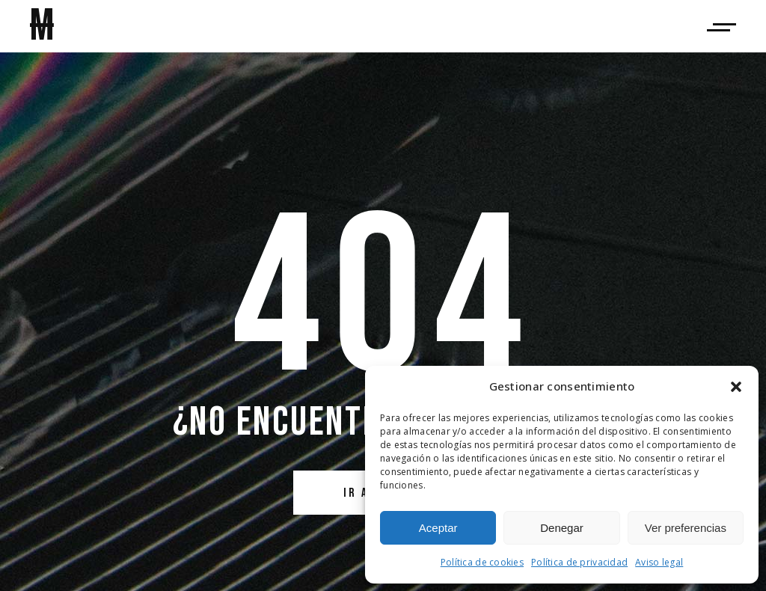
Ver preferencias (685, 527)
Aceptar (438, 527)
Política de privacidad (579, 562)
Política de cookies (482, 562)
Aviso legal (659, 562)
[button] (736, 386)
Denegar (561, 527)
